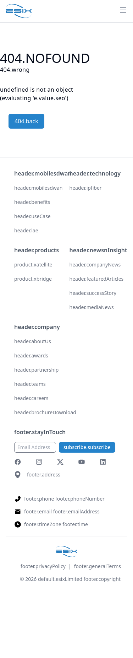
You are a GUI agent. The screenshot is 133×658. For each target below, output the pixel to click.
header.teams (30, 384)
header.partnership (36, 369)
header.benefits (32, 202)
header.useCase (32, 216)
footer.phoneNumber (80, 498)
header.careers (31, 398)
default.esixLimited (60, 579)
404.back (26, 121)
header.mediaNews (92, 307)
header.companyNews (95, 264)
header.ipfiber (86, 187)
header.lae (26, 230)
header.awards (31, 355)
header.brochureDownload (45, 412)
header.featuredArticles (97, 278)
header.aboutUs (32, 341)
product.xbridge (33, 278)
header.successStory (93, 293)
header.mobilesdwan (38, 187)
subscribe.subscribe (87, 447)
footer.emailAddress (76, 511)
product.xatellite (33, 264)
